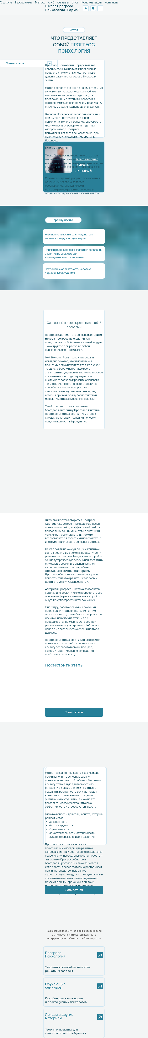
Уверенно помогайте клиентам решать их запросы (67, 969)
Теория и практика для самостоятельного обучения (65, 1031)
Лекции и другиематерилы (59, 1016)
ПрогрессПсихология (55, 954)
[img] (81, 985)
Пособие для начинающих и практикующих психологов (66, 1000)
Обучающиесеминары (55, 985)
